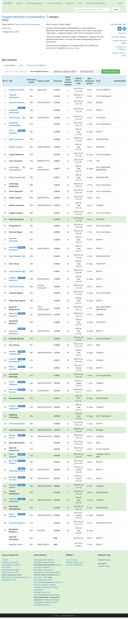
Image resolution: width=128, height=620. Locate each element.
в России (45, 600)
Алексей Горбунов (17, 523)
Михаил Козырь (16, 147)
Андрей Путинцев (16, 90)
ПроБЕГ (8, 3)
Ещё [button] (80, 3)
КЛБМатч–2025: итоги (74, 562)
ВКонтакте (6, 577)
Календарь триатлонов (43, 570)
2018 (36, 577)
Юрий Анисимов (16, 139)
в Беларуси (55, 600)
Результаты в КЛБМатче (36, 65)
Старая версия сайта (10, 572)
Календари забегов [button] (34, 3)
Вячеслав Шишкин (17, 424)
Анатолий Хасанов (17, 471)
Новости (19, 3)
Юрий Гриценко (16, 177)
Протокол (122, 33)
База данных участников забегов (47, 572)
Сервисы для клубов (10, 562)
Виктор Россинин (16, 287)
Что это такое (71, 560)
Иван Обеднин (15, 256)
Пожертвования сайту (11, 570)
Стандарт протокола (42, 605)
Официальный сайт (118, 24)
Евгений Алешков (16, 102)
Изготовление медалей (96, 3)
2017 (41, 577)
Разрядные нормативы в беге (46, 602)
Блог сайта (6, 567)
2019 (58, 575)
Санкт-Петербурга (42, 567)
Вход (120, 3)
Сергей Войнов (15, 271)
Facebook (15, 577)
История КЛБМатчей (74, 565)
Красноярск (6, 28)
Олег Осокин (14, 118)
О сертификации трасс (43, 580)
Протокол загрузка (118, 37)
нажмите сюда (73, 48)
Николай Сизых (15, 544)
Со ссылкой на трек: (39, 71)
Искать (116, 9)
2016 (45, 577)
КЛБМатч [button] (70, 3)
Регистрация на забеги (11, 565)
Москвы (59, 565)
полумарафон (9, 65)
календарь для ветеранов (44, 562)
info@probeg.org (104, 560)
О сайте (5, 560)
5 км (21, 65)
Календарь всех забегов (43, 560)
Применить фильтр (110, 72)
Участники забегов (54, 3)
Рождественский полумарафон (23, 16)
